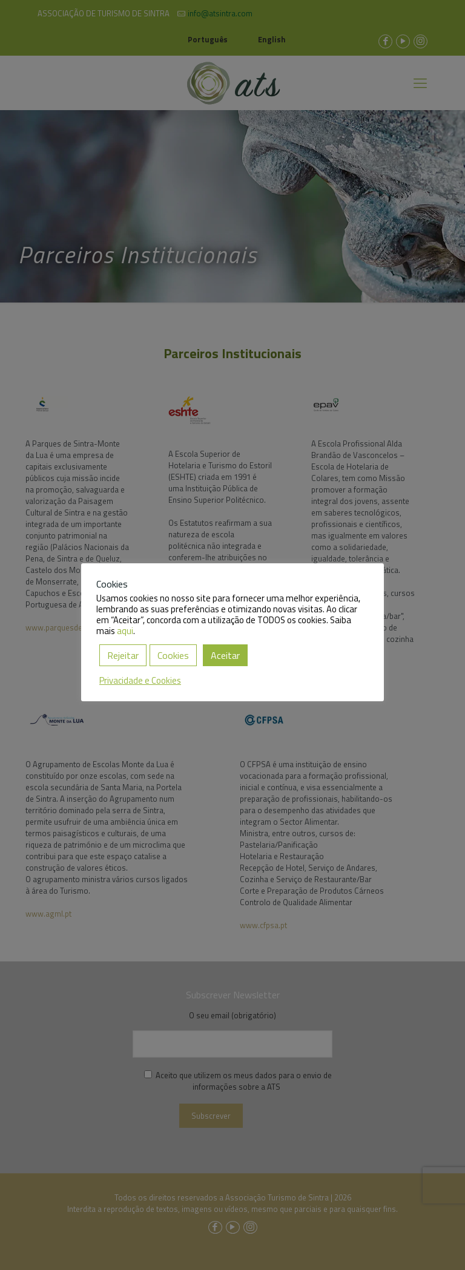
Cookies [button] (173, 655)
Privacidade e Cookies (140, 680)
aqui (125, 631)
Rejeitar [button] (123, 655)
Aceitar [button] (225, 655)
